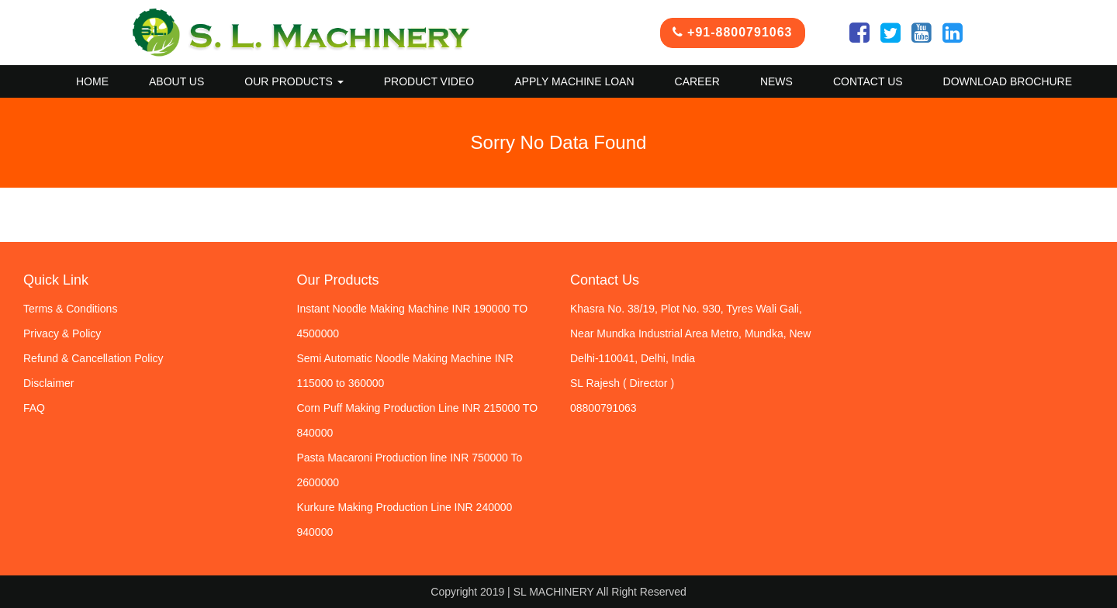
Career (697, 81)
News (776, 81)
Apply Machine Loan (574, 81)
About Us (176, 81)
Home (92, 81)
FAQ (34, 408)
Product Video (429, 81)
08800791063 (603, 408)
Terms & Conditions (70, 308)
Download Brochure (1007, 81)
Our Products (293, 81)
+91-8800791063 (733, 32)
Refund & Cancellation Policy (93, 358)
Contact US (868, 81)
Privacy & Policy (62, 333)
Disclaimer (48, 383)
